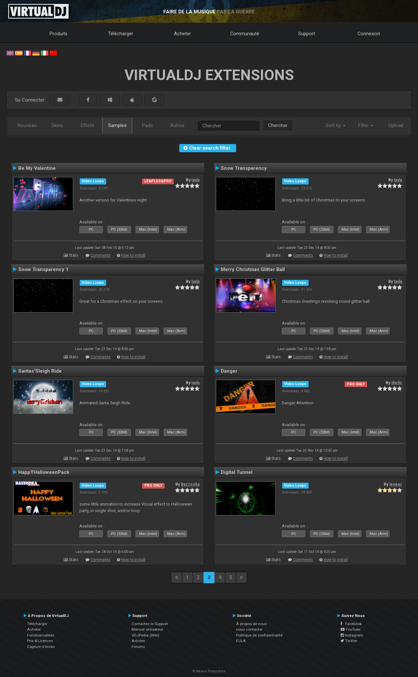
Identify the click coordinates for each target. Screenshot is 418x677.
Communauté (244, 33)
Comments (100, 255)
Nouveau (27, 125)
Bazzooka (190, 484)
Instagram (352, 635)
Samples (117, 125)
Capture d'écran (41, 646)
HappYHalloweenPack (43, 472)
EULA (241, 640)
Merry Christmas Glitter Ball (253, 269)
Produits (58, 33)
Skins (57, 125)
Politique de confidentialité (259, 635)
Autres (177, 125)
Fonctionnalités (40, 635)
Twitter (349, 640)
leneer (395, 484)
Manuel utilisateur (147, 629)
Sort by (336, 125)
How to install (133, 255)
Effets (87, 125)
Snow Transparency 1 (43, 269)
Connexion (369, 33)
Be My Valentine (37, 168)
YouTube (351, 629)
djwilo (396, 382)
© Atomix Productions (209, 671)
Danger (229, 371)
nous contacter (249, 629)
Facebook (351, 623)
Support (306, 33)
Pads (147, 125)
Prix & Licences (40, 640)
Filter (365, 125)
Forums (138, 646)
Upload (396, 125)
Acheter (182, 33)
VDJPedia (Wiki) (145, 635)
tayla (195, 180)
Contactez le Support (150, 623)
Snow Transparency (244, 168)
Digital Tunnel (236, 472)
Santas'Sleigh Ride (40, 371)
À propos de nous (251, 623)
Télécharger (120, 33)
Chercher (278, 125)
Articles (138, 640)
